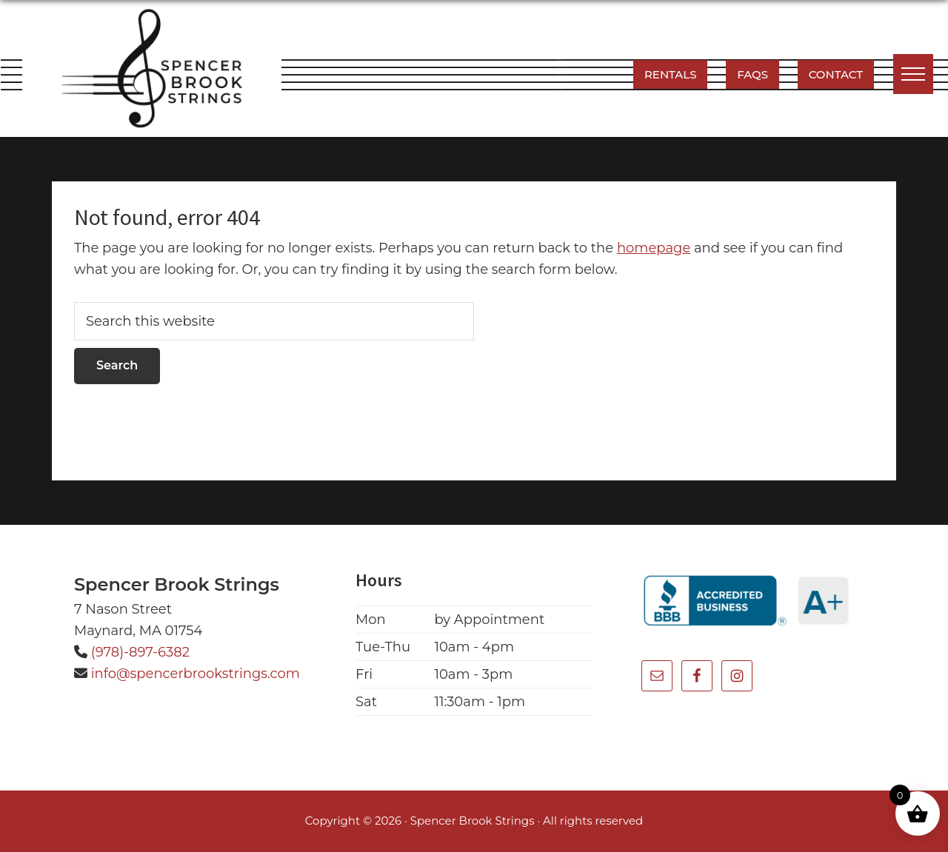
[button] (913, 74)
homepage (653, 248)
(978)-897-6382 (140, 652)
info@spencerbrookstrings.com (195, 673)
